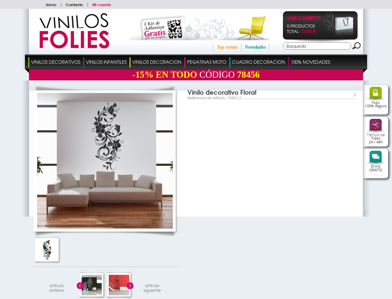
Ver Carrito (303, 18)
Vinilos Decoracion (156, 62)
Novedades (255, 47)
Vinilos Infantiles (106, 62)
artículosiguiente (152, 287)
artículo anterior (56, 287)
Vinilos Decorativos (55, 62)
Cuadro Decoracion (258, 62)
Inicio (51, 4)
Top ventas (227, 47)
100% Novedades (310, 62)
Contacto (74, 4)
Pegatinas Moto (206, 62)
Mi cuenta (101, 4)
